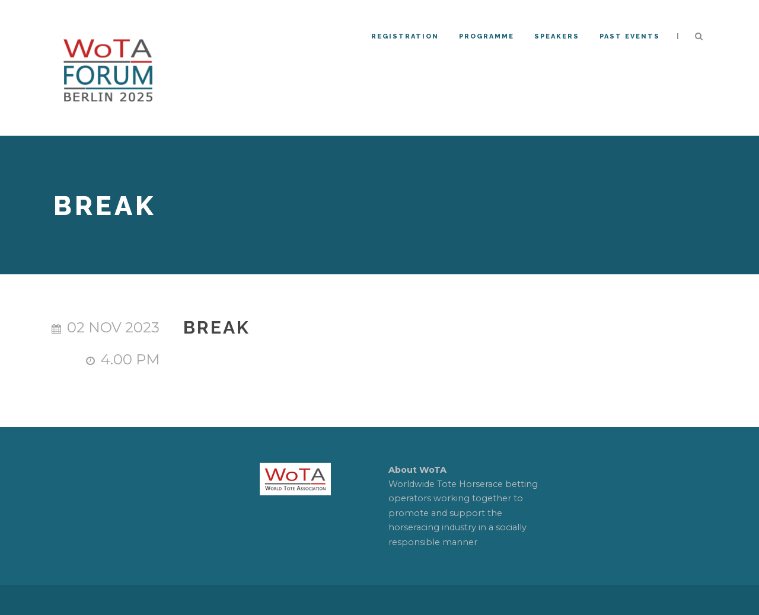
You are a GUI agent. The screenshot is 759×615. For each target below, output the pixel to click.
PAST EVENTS (629, 36)
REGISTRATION (405, 36)
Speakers (556, 36)
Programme (486, 36)
